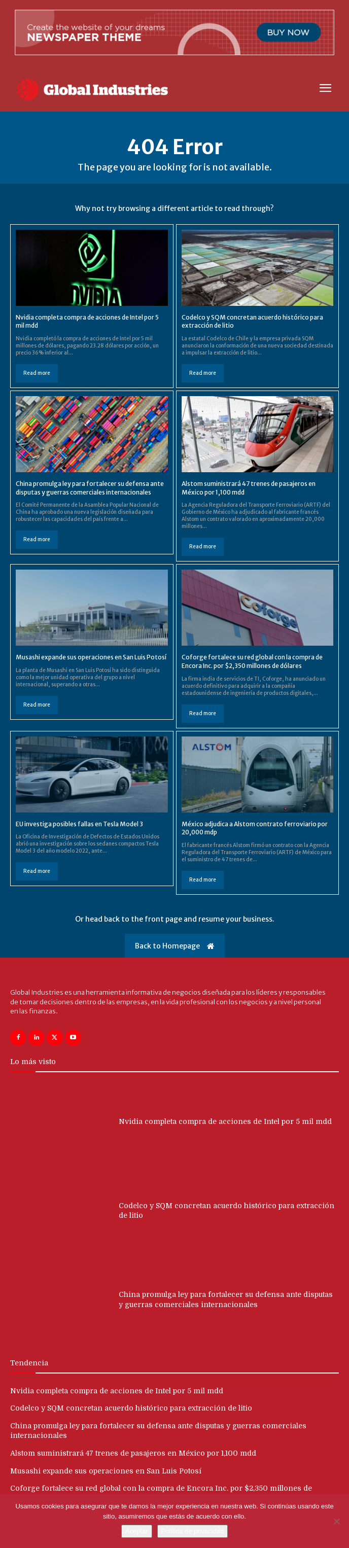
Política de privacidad (192, 1531)
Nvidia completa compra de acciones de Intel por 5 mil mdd (225, 1121)
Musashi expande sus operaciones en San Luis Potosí (91, 657)
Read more (36, 373)
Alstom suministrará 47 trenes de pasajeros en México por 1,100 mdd (133, 1453)
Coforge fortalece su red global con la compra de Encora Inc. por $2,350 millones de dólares (252, 661)
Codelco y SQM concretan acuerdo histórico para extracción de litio (131, 1408)
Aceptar (136, 1531)
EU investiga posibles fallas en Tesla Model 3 (79, 824)
